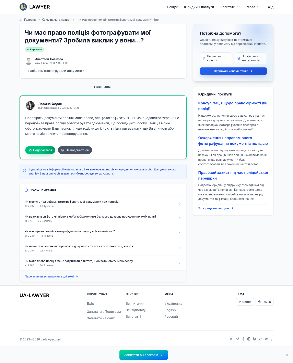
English (170, 310)
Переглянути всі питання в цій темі (51, 276)
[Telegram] (238, 339)
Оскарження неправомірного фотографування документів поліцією (233, 141)
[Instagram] (249, 339)
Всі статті (133, 316)
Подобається (40, 150)
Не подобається (75, 150)
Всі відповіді (136, 310)
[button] (143, 355)
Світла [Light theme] (245, 302)
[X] (261, 339)
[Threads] (267, 339)
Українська (173, 303)
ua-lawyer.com (51, 339)
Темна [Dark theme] (264, 302)
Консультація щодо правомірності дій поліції (232, 106)
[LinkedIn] (255, 339)
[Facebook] (244, 339)
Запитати (230, 7)
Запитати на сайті (101, 318)
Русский (171, 316)
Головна (28, 20)
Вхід (270, 7)
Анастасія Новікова (49, 59)
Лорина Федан (50, 104)
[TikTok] (271, 339)
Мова (253, 7)
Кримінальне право (53, 20)
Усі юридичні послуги (215, 208)
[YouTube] (232, 339)
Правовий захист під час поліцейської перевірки (233, 175)
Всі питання (135, 303)
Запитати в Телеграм (104, 312)
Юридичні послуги (199, 7)
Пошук (172, 7)
